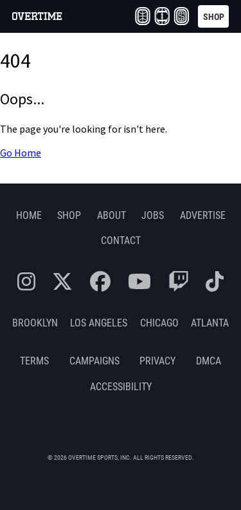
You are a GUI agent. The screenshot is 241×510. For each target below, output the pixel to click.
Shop (69, 215)
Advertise (203, 215)
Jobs (152, 215)
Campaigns (94, 360)
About (111, 215)
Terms (34, 360)
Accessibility (121, 386)
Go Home (20, 153)
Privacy (157, 360)
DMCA (208, 360)
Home (29, 215)
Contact (121, 240)
